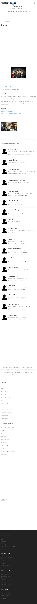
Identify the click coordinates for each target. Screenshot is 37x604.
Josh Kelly (11, 219)
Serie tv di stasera (5, 391)
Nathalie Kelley (13, 210)
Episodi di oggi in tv (12, 11)
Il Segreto (3, 442)
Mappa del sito (4, 596)
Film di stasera (4, 415)
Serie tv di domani (5, 397)
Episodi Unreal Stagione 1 (7, 110)
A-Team (3, 539)
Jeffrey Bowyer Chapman (17, 180)
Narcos (2, 430)
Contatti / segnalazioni (6, 593)
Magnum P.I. (4, 544)
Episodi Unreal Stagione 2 (7, 111)
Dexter (2, 448)
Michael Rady (13, 295)
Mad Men (3, 436)
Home (2, 18)
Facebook (3, 598)
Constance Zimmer (14, 249)
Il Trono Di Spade (5, 439)
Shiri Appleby (12, 149)
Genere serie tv (4, 400)
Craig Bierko (12, 160)
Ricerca (4, 382)
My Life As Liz (4, 433)
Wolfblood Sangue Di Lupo (7, 427)
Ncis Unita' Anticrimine (6, 557)
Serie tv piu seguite (5, 565)
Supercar (3, 543)
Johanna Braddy (13, 191)
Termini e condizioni (6, 595)
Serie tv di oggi (4, 394)
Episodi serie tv (4, 403)
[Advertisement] (18, 46)
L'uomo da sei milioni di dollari (8, 546)
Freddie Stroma (13, 169)
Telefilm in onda (5, 389)
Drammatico (8, 86)
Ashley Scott (12, 228)
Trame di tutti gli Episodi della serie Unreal (11, 113)
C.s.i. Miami (3, 454)
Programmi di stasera (6, 412)
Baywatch (3, 541)
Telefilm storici (4, 548)
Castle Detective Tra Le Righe (8, 451)
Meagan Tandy (13, 304)
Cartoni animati (4, 418)
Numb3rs (3, 563)
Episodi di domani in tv (24, 11)
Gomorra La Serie (5, 445)
